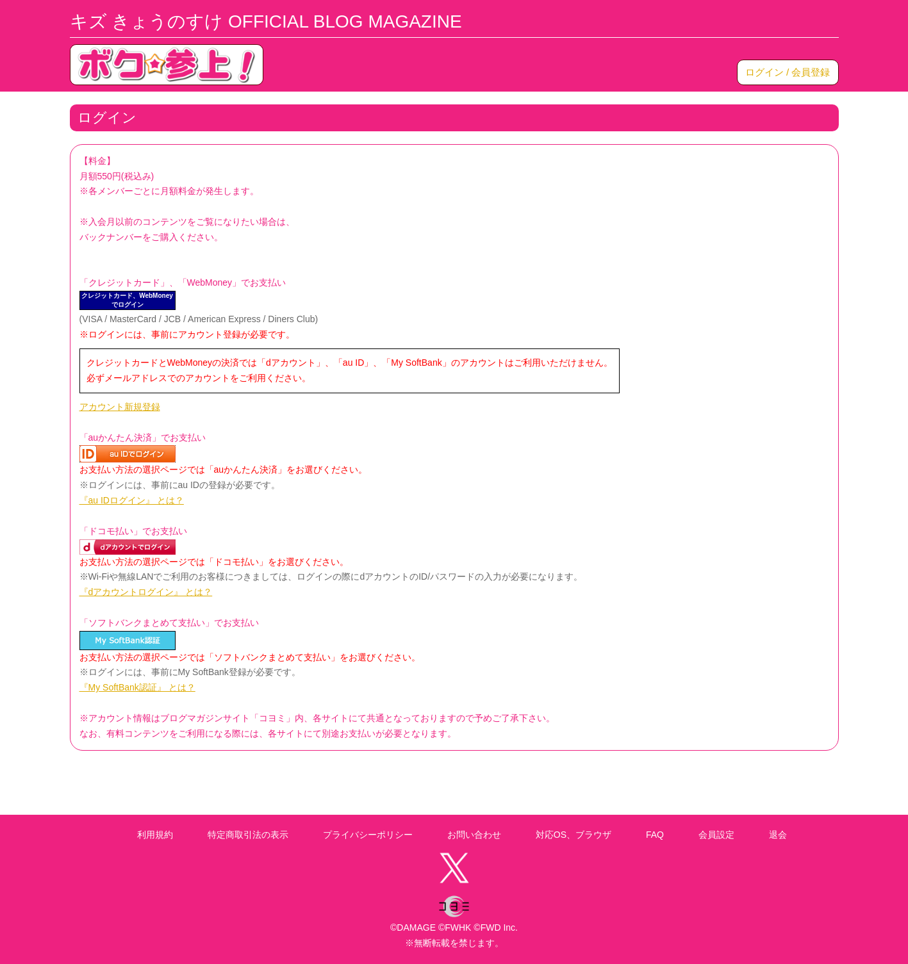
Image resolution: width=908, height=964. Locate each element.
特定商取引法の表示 (248, 834)
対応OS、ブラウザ (573, 834)
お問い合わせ (474, 834)
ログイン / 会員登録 (787, 72)
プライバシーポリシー (368, 834)
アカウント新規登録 (119, 407)
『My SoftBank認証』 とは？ (137, 687)
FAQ (655, 834)
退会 (778, 834)
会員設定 (716, 834)
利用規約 (155, 834)
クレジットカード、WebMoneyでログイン (127, 300)
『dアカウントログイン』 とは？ (146, 592)
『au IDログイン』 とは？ (131, 500)
